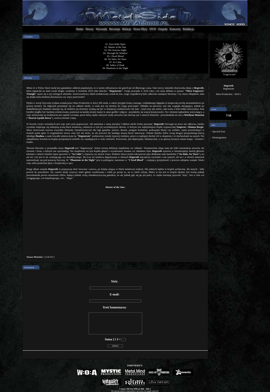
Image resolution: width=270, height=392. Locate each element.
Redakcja (188, 29)
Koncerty (175, 29)
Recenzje (114, 29)
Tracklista (28, 37)
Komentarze (29, 267)
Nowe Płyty (140, 29)
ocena (214, 109)
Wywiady (101, 29)
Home (79, 29)
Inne (213, 125)
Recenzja (28, 78)
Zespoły (163, 29)
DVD (152, 29)
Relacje (126, 29)
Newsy (89, 29)
